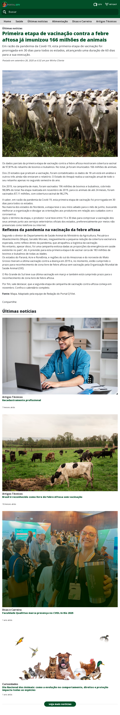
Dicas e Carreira (82, 21)
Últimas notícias (38, 21)
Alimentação (60, 21)
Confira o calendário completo (32, 287)
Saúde (19, 21)
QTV (98, 4)
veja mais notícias (60, 704)
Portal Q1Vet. (67, 293)
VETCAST (111, 4)
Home (7, 21)
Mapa (13, 293)
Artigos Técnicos (106, 21)
